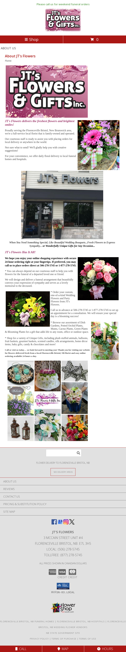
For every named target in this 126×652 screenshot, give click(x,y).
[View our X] (71, 523)
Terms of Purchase (64, 638)
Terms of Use (87, 638)
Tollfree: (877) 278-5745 (63, 555)
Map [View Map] (63, 649)
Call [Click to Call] (20, 649)
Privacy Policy (39, 638)
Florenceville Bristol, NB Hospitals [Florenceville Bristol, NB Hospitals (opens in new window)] (81, 621)
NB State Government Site (63, 632)
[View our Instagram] (66, 523)
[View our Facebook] (54, 523)
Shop (31, 39)
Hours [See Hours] (105, 649)
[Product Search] (63, 453)
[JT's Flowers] (63, 30)
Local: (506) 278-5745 (63, 549)
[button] (63, 586)
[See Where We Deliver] (63, 471)
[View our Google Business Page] (60, 523)
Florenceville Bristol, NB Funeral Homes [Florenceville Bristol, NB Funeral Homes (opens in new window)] (27, 621)
